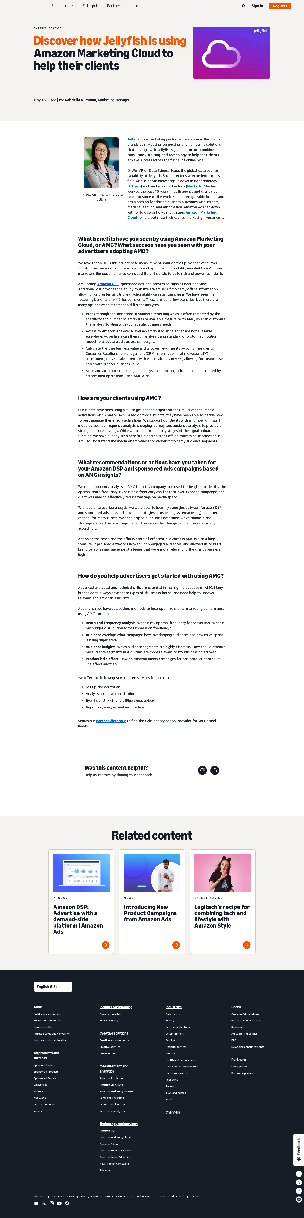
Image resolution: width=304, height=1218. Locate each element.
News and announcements (247, 1046)
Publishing (172, 1079)
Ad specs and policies (244, 1033)
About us (39, 1196)
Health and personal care (181, 1059)
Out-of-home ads (45, 1104)
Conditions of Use (63, 1196)
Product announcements (246, 1020)
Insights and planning (116, 1007)
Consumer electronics (179, 1027)
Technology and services (119, 1123)
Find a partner (240, 1066)
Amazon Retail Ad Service (115, 1157)
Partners (114, 5)
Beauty (170, 1020)
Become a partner (242, 1073)
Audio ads (40, 1097)
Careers (195, 1196)
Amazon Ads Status (171, 1196)
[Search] (243, 6)
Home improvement (178, 1073)
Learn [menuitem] (236, 1007)
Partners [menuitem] (238, 1059)
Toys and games (176, 1092)
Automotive (173, 1013)
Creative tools (108, 1053)
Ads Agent (106, 1170)
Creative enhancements (114, 1040)
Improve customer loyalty (50, 1040)
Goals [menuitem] (38, 1007)
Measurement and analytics (114, 1068)
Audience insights (110, 1013)
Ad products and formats (46, 1055)
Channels (173, 1112)
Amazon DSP (108, 284)
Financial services (176, 1046)
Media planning (109, 1020)
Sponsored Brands (45, 1078)
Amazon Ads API (110, 1143)
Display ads (41, 1084)
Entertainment (175, 1033)
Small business (63, 5)
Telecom (171, 1086)
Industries (174, 1007)
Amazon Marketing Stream (116, 1091)
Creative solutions (114, 1033)
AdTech (134, 186)
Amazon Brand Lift (111, 1084)
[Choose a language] (53, 987)
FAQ (234, 1040)
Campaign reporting (112, 1097)
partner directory (111, 721)
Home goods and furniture (182, 1066)
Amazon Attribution (112, 1078)
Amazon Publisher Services (116, 1150)
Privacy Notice (89, 1196)
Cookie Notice (144, 1196)
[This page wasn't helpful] (202, 771)
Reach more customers (48, 1020)
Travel (169, 1099)
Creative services (110, 1046)
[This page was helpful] (214, 771)
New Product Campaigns (115, 1163)
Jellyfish (134, 139)
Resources (237, 1027)
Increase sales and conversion (52, 1033)
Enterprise (91, 5)
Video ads (40, 1091)
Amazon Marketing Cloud (115, 1137)
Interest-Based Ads (117, 1196)
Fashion (170, 1040)
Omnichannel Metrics (113, 1104)
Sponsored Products (46, 1071)
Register (280, 6)
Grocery (170, 1053)
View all (38, 1111)
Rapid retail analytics (112, 1111)
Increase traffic (43, 1027)
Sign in (257, 5)
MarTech (194, 186)
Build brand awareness (47, 1013)
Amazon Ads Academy (245, 1013)
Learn (133, 5)
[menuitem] (53, 1088)
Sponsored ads (43, 1065)
